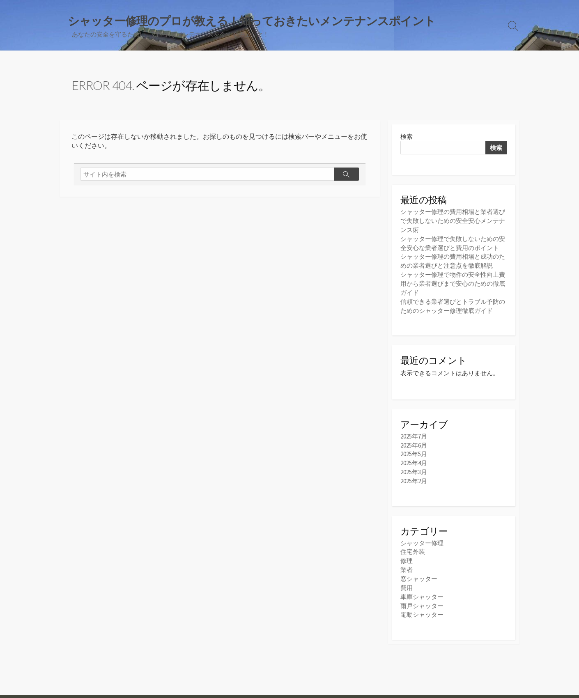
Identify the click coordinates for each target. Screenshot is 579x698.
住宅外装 (412, 547)
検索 (406, 137)
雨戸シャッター (421, 599)
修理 (406, 556)
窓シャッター (418, 573)
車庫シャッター (421, 590)
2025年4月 (413, 459)
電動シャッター (421, 607)
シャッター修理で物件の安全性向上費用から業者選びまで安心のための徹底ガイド (452, 281)
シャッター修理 (421, 538)
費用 (406, 581)
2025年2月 (413, 476)
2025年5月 (413, 451)
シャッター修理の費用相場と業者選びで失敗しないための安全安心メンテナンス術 (452, 221)
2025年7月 (413, 433)
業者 (406, 564)
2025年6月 (413, 442)
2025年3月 (413, 468)
